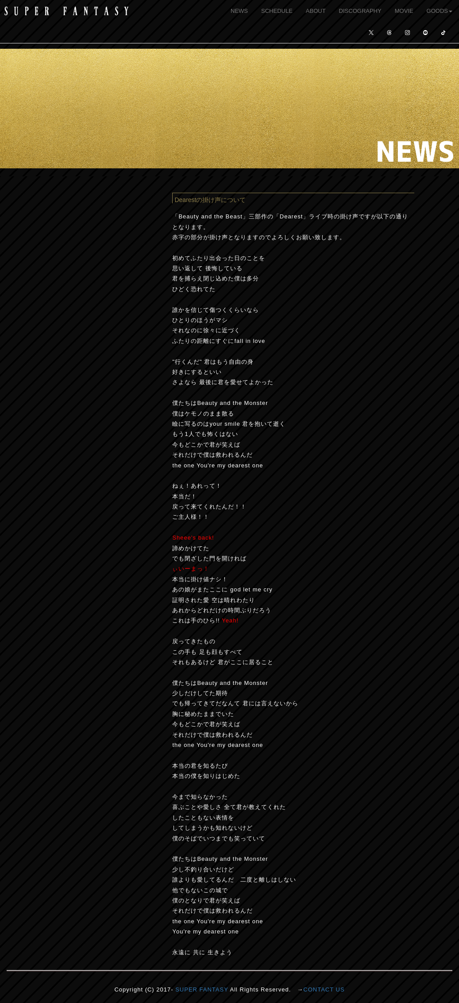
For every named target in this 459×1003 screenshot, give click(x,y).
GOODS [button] (439, 11)
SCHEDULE (277, 11)
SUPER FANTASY (201, 989)
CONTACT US (323, 989)
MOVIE (404, 11)
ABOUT (316, 11)
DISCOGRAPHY (360, 11)
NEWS (239, 11)
